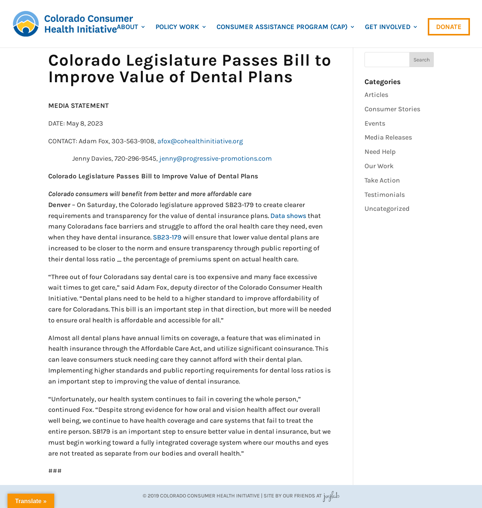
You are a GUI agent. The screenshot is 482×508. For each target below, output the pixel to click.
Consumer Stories (392, 109)
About (127, 27)
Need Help (380, 151)
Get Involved (387, 27)
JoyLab (331, 496)
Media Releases (388, 137)
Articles (376, 95)
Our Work (379, 166)
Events (375, 123)
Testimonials (385, 194)
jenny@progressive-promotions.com (215, 158)
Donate (449, 27)
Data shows (288, 216)
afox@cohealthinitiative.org (200, 141)
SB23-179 (167, 237)
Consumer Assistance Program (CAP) (282, 27)
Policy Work (177, 27)
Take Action (382, 180)
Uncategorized (387, 208)
